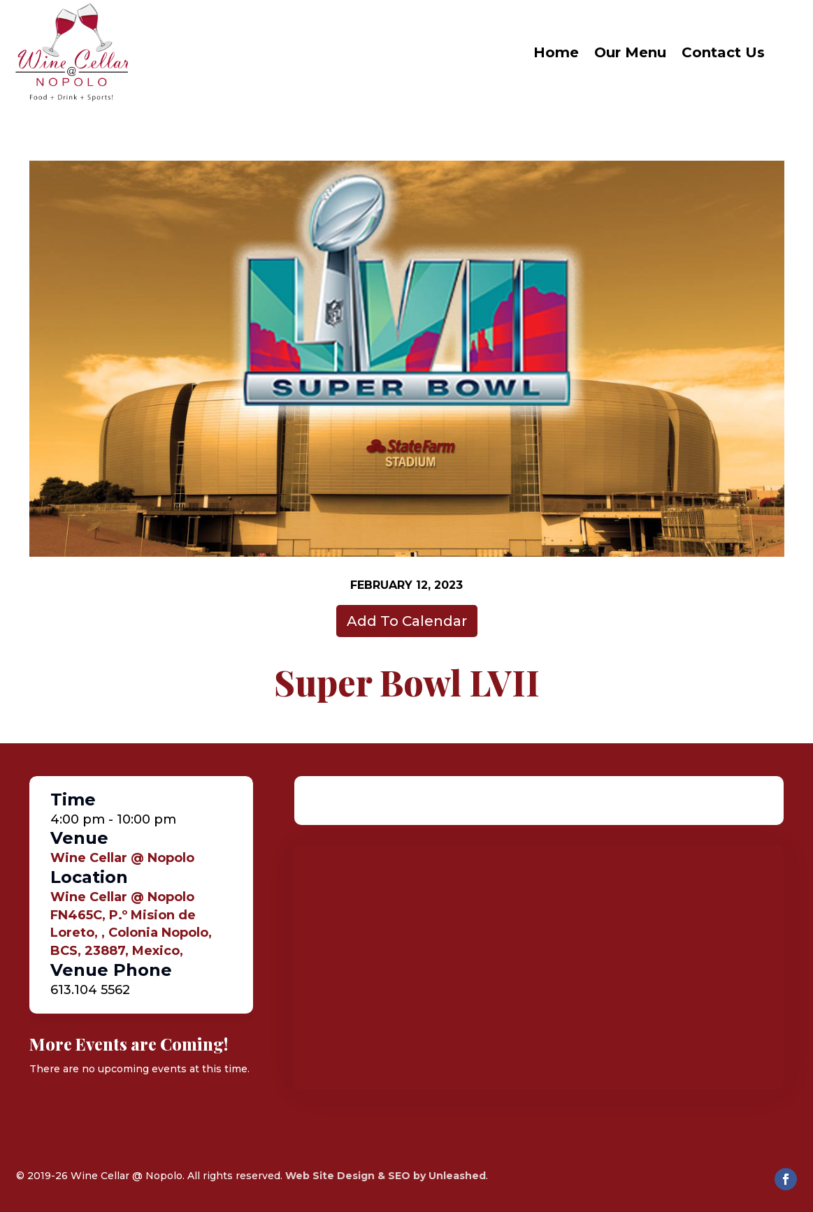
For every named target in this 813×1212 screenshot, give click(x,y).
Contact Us (723, 52)
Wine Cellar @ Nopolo (122, 858)
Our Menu (630, 52)
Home (556, 52)
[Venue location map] (539, 967)
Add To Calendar (407, 621)
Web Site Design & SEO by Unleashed (385, 1175)
